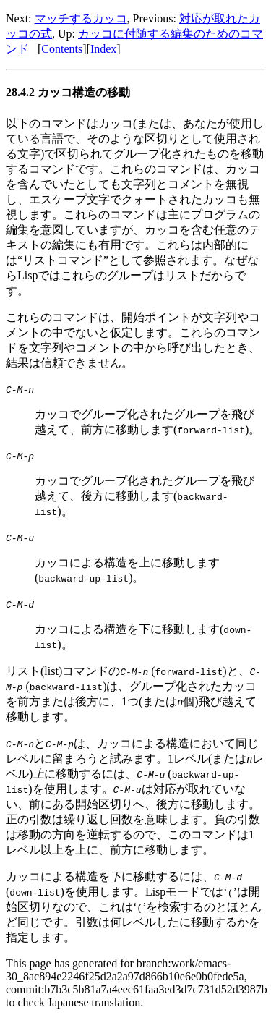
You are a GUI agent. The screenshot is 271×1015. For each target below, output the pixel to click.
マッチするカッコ (81, 18)
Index (103, 49)
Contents (61, 49)
